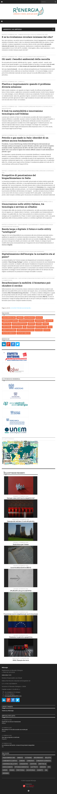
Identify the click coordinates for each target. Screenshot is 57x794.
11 (22, 308)
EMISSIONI (31, 323)
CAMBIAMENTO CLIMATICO (10, 320)
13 (25, 308)
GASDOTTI (40, 770)
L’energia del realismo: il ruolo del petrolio (20, 521)
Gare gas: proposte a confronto (10, 737)
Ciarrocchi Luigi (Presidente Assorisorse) (31, 135)
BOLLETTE (39, 317)
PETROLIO (47, 330)
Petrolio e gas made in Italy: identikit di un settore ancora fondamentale (25, 139)
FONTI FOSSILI (6, 327)
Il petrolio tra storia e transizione (11, 721)
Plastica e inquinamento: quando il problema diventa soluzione (26, 85)
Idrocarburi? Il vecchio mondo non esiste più (14, 729)
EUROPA (38, 323)
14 (27, 308)
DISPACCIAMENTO (7, 767)
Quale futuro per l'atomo (21, 544)
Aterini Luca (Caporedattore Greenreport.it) (32, 56)
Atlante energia (8, 439)
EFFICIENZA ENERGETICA (19, 323)
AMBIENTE (20, 317)
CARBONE (22, 760)
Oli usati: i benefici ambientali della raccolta (26, 59)
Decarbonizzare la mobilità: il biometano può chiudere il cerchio (26, 284)
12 (24, 308)
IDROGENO (31, 327)
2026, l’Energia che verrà (21, 660)
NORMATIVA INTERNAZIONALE (26, 330)
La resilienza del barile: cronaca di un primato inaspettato (18, 745)
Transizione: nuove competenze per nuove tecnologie (21, 614)
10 (20, 308)
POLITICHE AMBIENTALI (9, 333)
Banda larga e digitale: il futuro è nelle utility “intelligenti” (26, 230)
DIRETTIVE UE (6, 323)
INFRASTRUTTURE (41, 327)
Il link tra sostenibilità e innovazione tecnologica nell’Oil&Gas (22, 112)
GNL (24, 327)
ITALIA (50, 327)
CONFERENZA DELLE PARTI (10, 764)
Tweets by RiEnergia (7, 710)
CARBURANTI (30, 760)
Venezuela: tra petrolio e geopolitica (20, 637)
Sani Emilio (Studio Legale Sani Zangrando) (31, 251)
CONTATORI (49, 320)
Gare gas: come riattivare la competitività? (21, 498)
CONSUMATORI (40, 320)
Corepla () (21, 81)
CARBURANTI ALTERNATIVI (26, 320)
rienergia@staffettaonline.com (13, 696)
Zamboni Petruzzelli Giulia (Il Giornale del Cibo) (33, 34)
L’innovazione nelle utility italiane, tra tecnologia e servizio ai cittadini (23, 205)
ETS (49, 767)
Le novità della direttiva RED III (20, 567)
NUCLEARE (39, 330)
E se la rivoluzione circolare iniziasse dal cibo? (27, 37)
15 (29, 308)
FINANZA (45, 323)
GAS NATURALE (17, 327)
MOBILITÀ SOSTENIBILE (9, 330)
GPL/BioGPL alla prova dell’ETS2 (20, 591)
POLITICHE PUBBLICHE (23, 333)
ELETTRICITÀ (34, 767)
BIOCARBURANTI (29, 317)
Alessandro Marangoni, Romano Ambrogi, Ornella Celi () (35, 201)
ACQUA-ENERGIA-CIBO (9, 317)
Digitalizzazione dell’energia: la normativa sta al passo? (28, 255)
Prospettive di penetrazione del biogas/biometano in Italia (19, 177)
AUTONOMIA (28, 757)
